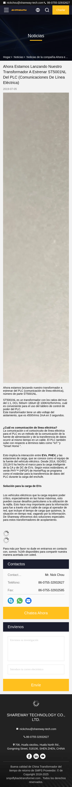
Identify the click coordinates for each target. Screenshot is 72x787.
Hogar (6, 57)
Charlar (60, 10)
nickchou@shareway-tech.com (23, 2)
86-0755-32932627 (56, 2)
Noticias (18, 57)
